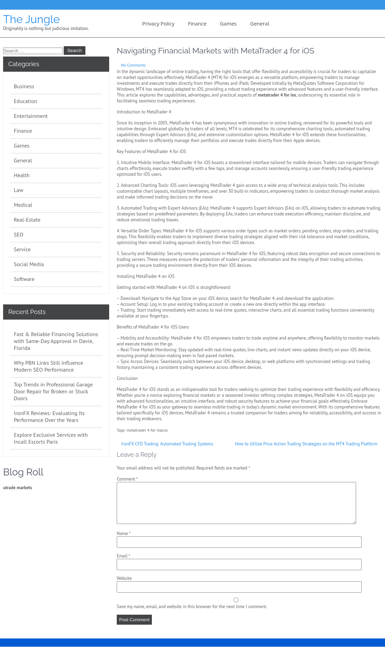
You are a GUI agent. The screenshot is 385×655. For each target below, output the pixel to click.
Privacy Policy (158, 23)
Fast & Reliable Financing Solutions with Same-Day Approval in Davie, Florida (56, 341)
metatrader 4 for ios (277, 95)
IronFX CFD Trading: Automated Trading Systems (167, 444)
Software (24, 278)
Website (124, 587)
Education (25, 101)
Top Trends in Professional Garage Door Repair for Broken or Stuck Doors (53, 391)
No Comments (133, 65)
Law (18, 190)
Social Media (29, 264)
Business (24, 86)
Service (22, 249)
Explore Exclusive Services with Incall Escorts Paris (51, 438)
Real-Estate (27, 219)
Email (123, 564)
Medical (23, 204)
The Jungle (31, 19)
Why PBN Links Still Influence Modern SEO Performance (48, 366)
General (259, 23)
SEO (18, 234)
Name (124, 542)
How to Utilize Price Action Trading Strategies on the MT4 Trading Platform (306, 444)
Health (22, 175)
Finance (197, 23)
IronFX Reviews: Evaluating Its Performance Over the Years (49, 416)
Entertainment (31, 115)
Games (228, 23)
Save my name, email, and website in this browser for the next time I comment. (192, 615)
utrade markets (17, 488)
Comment (127, 479)
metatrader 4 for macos (147, 430)
